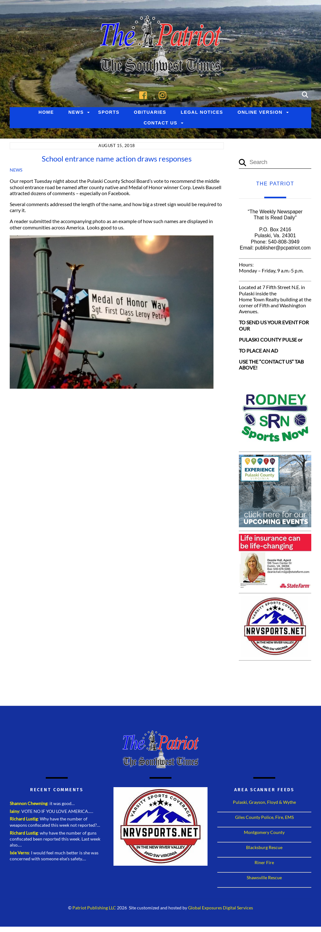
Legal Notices (202, 112)
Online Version (260, 112)
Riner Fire (264, 862)
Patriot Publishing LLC (94, 908)
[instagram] (164, 94)
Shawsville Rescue (264, 877)
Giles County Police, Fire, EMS (264, 817)
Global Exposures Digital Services (220, 908)
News (76, 112)
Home (46, 112)
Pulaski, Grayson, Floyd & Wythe (264, 802)
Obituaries (150, 112)
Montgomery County (264, 832)
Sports (108, 112)
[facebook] (144, 94)
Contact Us (160, 123)
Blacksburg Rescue (264, 847)
